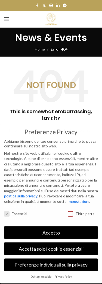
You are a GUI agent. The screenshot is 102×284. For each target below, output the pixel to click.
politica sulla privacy (20, 192)
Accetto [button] (51, 229)
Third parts (81, 209)
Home (40, 49)
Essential (15, 209)
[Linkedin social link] (58, 5)
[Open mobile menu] (6, 19)
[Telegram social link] (64, 5)
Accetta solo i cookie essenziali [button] (51, 245)
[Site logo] (51, 18)
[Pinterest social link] (51, 5)
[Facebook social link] (37, 5)
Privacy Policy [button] (63, 272)
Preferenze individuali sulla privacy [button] (51, 261)
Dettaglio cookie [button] (41, 272)
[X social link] (44, 5)
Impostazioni (78, 197)
